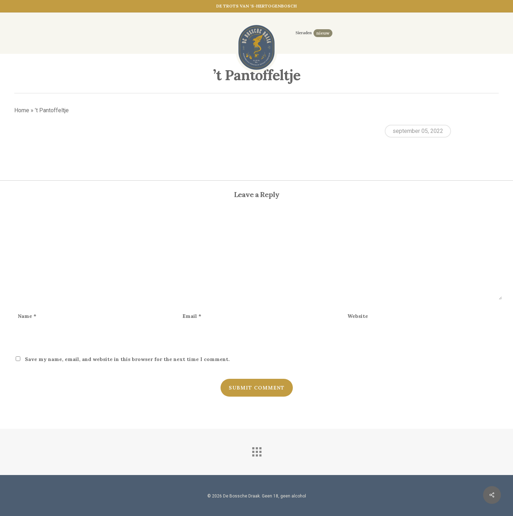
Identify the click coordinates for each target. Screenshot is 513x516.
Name (27, 316)
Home (21, 110)
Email (191, 316)
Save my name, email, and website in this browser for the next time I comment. (127, 359)
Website (357, 316)
